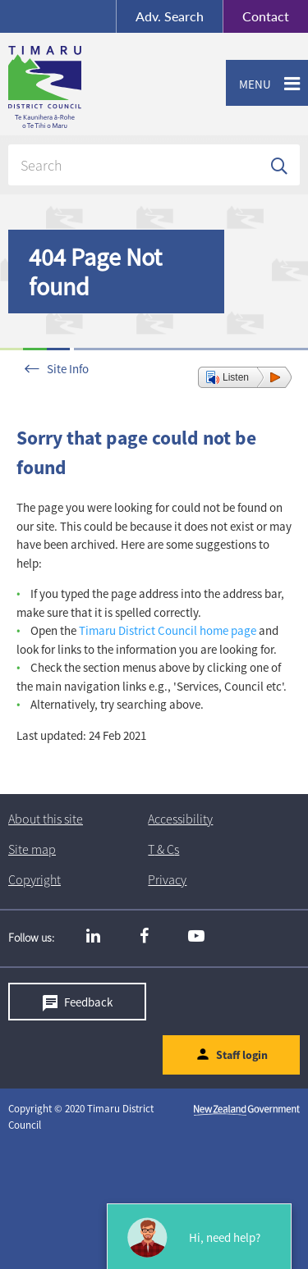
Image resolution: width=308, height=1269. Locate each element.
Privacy (167, 879)
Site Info (68, 369)
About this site (45, 818)
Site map (32, 849)
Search (170, 16)
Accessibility (180, 818)
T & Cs (163, 849)
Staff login (242, 1055)
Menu (248, 84)
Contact (256, 16)
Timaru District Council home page (167, 630)
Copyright (34, 879)
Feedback (88, 1002)
